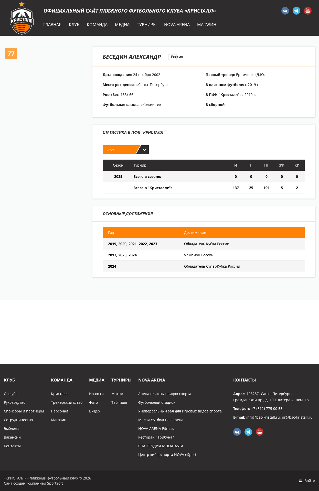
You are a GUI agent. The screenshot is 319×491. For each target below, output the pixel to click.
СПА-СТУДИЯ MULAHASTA (160, 445)
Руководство (14, 402)
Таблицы (119, 402)
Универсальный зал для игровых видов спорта (180, 411)
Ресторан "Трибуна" (156, 437)
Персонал (59, 411)
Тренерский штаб (66, 402)
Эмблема (11, 428)
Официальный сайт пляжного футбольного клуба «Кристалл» (130, 10)
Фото (93, 402)
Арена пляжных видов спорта (164, 393)
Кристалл (59, 393)
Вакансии (12, 437)
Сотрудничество (18, 419)
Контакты (12, 445)
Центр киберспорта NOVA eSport (167, 454)
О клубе (10, 393)
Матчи (117, 393)
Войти (309, 480)
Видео (94, 411)
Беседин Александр (132, 56)
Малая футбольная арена (160, 419)
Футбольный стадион (157, 402)
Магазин (58, 419)
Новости (96, 393)
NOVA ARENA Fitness (156, 428)
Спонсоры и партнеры (24, 411)
